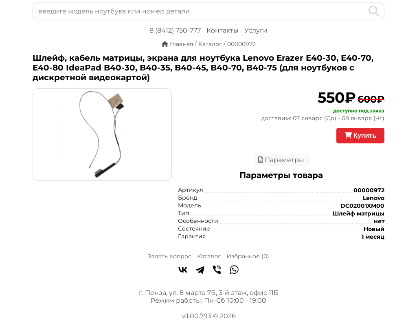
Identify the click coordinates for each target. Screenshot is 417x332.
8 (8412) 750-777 (175, 30)
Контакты (222, 30)
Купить (360, 135)
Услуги (256, 30)
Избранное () (247, 256)
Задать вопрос (169, 256)
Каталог (209, 256)
